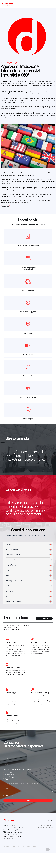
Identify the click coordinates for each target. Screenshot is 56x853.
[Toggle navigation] (54, 4)
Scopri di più (5, 206)
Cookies (18, 836)
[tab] (28, 545)
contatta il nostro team (44, 618)
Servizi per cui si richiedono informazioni (17, 769)
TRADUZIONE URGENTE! (14, 795)
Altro (6, 779)
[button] (28, 545)
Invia (28, 800)
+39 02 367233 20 (46, 828)
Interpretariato (9, 775)
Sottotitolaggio (10, 777)
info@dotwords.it (47, 825)
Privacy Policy (8, 836)
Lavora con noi (8, 838)
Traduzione (8, 773)
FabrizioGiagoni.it (19, 846)
